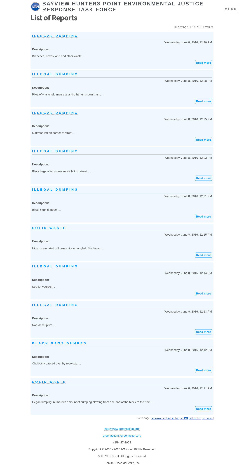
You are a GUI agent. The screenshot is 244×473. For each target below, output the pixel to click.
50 (195, 418)
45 (173, 418)
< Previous (156, 418)
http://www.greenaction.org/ (122, 428)
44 (168, 418)
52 (204, 418)
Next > (209, 418)
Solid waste (49, 228)
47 (182, 418)
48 (186, 418)
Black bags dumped (59, 343)
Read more (203, 62)
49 (191, 418)
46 (177, 418)
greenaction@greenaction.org (122, 435)
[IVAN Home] (118, 6)
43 (164, 418)
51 (199, 418)
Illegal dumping (55, 35)
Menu (231, 9)
